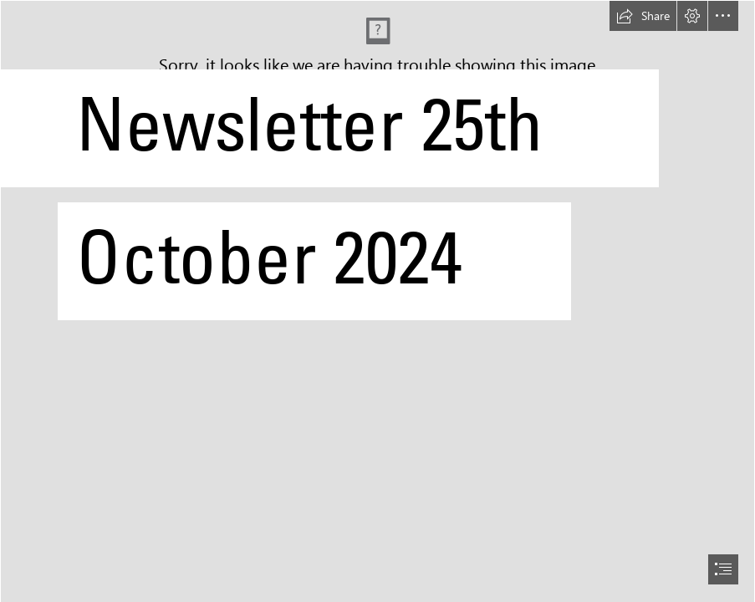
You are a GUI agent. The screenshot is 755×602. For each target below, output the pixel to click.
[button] (643, 16)
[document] (377, 301)
